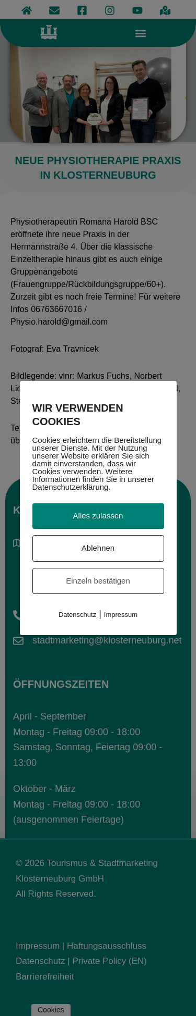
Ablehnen (98, 547)
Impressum (120, 614)
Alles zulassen (98, 515)
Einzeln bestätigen (98, 580)
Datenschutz (77, 614)
